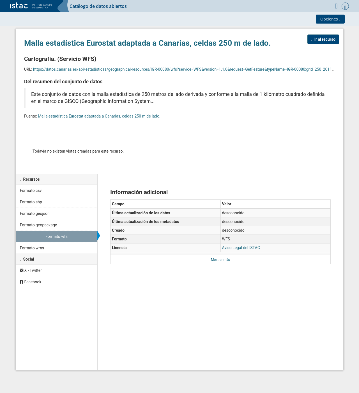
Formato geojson (35, 213)
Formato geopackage (38, 225)
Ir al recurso (323, 39)
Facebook (30, 282)
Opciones (330, 19)
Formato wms (32, 248)
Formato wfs (56, 236)
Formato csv (31, 190)
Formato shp (31, 202)
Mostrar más (220, 260)
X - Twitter (31, 270)
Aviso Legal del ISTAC (241, 247)
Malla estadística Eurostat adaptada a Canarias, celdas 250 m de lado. (147, 43)
